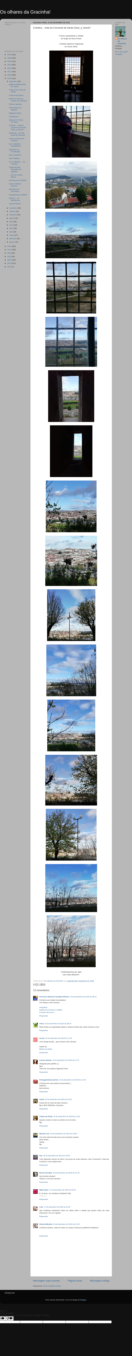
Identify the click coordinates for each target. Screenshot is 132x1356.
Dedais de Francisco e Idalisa (50, 1010)
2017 (9, 250)
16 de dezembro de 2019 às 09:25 (58, 1024)
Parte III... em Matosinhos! (14, 199)
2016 (9, 253)
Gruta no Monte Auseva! (15, 185)
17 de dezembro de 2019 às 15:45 (57, 1207)
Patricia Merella (45, 1224)
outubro (12, 211)
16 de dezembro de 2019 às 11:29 (58, 1038)
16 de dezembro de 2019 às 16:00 (63, 1134)
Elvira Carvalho (45, 1173)
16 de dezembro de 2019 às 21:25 (66, 1173)
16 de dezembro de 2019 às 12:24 (72, 1080)
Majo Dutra (43, 1190)
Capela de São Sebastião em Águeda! (15, 169)
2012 (9, 267)
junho (11, 225)
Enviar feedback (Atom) (52, 1286)
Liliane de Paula (46, 1116)
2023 (9, 65)
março (12, 235)
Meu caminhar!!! (15, 155)
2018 (9, 246)
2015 (9, 256)
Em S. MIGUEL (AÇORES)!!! (15, 145)
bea (40, 1156)
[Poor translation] (9, 1318)
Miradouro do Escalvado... (14, 190)
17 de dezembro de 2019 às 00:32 (62, 1190)
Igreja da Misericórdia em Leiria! (17, 85)
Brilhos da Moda (45, 1049)
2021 (9, 72)
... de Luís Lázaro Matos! (15, 176)
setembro (13, 215)
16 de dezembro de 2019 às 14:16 (66, 1116)
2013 (9, 263)
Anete (41, 1099)
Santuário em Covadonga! (14, 151)
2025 (9, 58)
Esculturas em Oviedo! (18, 180)
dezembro (13, 81)
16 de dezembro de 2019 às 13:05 (58, 1099)
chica (41, 1024)
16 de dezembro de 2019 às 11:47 (66, 1060)
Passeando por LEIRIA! (18, 195)
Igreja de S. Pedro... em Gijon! (16, 121)
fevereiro (13, 238)
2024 (9, 61)
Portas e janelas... (16, 104)
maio (11, 228)
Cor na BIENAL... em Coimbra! (17, 163)
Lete (41, 1207)
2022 (9, 68)
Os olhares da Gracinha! (25, 12)
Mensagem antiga (99, 1280)
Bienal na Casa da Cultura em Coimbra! (18, 100)
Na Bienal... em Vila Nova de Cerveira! (17, 134)
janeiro (12, 242)
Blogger (83, 1300)
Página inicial (75, 1280)
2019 (9, 78)
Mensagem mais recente (46, 1280)
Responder (43, 1016)
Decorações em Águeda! (15, 109)
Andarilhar (43, 1007)
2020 (9, 75)
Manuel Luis (44, 1134)
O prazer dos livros (46, 1012)
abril (11, 232)
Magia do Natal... (15, 113)
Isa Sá (41, 1038)
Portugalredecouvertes (48, 1080)
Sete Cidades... (15, 158)
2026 (9, 55)
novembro (13, 208)
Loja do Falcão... (15, 204)
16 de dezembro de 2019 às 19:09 (56, 1156)
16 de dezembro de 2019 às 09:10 (83, 997)
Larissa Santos (45, 1060)
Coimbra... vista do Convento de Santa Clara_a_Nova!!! (17, 127)
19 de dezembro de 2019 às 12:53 (66, 1224)
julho (11, 222)
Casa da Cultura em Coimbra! (16, 140)
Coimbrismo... (14, 117)
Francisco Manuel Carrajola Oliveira (54, 997)
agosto (12, 218)
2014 (9, 260)
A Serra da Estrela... (17, 95)
